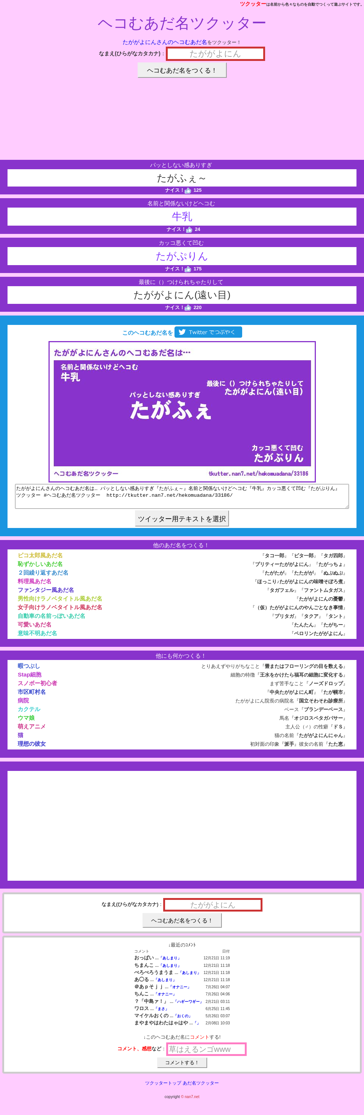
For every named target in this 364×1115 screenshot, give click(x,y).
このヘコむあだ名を (181, 332)
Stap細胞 (29, 679)
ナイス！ (178, 190)
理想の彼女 (32, 748)
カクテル (29, 713)
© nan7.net (190, 1101)
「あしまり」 (170, 962)
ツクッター (253, 4)
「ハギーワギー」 (188, 1006)
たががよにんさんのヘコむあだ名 (165, 42)
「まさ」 (161, 1013)
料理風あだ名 (35, 586)
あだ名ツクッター (201, 1087)
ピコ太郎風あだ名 (40, 560)
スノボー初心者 (37, 687)
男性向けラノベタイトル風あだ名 (60, 603)
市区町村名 (32, 696)
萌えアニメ (32, 731)
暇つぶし (29, 670)
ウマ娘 (26, 722)
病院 (23, 705)
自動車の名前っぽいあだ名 (51, 620)
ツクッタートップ (163, 1087)
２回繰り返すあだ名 (43, 577)
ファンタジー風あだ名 (46, 594)
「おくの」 (182, 1020)
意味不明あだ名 (37, 637)
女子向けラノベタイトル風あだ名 (60, 611)
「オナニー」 (179, 991)
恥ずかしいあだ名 (40, 568)
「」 (196, 1027)
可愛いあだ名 (35, 629)
